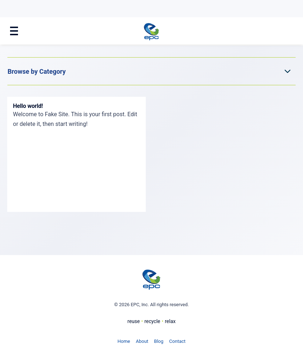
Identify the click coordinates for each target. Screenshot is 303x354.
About (142, 341)
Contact (177, 341)
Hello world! (28, 106)
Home (123, 341)
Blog (158, 341)
